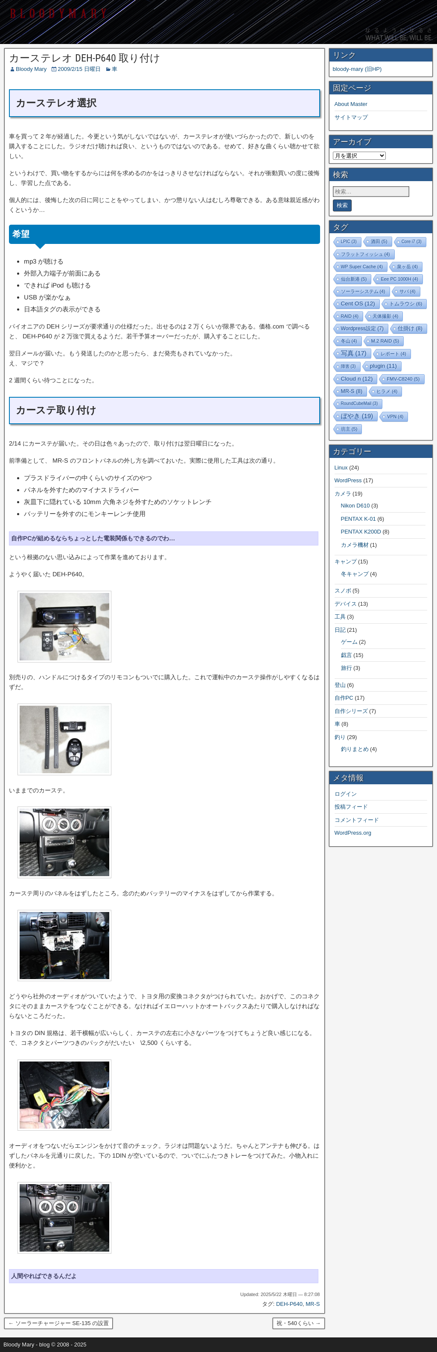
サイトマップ (351, 117)
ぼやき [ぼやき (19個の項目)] (357, 415)
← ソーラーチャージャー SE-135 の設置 (58, 1323)
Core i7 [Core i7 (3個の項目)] (412, 241)
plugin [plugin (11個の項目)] (383, 366)
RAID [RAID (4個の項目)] (350, 316)
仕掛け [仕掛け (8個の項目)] (410, 328)
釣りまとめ (355, 749)
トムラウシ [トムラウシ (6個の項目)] (405, 303)
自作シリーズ (351, 711)
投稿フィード (351, 807)
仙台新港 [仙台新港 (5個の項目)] (354, 279)
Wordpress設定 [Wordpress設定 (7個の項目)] (362, 328)
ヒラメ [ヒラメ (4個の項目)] (386, 391)
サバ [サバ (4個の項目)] (407, 291)
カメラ (343, 493)
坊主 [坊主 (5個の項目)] (349, 428)
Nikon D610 (355, 505)
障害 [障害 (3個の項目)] (348, 366)
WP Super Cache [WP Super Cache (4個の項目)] (362, 266)
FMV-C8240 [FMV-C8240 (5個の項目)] (403, 378)
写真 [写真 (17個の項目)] (354, 353)
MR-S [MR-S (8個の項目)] (352, 391)
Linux (341, 467)
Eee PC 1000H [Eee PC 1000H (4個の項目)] (399, 279)
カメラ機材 (355, 545)
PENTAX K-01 (358, 519)
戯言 (346, 655)
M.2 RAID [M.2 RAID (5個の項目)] (385, 340)
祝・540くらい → (298, 1323)
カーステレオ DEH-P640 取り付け (84, 58)
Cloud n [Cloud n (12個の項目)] (357, 378)
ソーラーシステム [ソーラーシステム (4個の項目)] (363, 291)
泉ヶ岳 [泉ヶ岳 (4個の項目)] (407, 266)
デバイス (346, 604)
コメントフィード (357, 820)
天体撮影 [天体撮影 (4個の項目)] (385, 316)
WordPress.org (353, 833)
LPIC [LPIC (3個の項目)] (349, 241)
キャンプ (346, 561)
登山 (340, 685)
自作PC (344, 698)
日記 (340, 630)
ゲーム (349, 642)
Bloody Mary (31, 69)
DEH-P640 (289, 1304)
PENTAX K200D (361, 531)
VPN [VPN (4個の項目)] (395, 416)
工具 (340, 616)
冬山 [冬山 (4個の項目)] (349, 340)
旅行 (346, 668)
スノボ (343, 590)
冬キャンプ (355, 574)
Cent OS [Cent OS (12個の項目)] (358, 303)
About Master (351, 104)
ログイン (346, 794)
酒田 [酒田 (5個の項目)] (379, 241)
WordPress (348, 480)
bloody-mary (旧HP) (357, 69)
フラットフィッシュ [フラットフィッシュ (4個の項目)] (365, 254)
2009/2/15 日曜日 (79, 69)
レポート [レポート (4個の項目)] (393, 353)
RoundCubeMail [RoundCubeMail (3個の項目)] (359, 403)
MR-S (313, 1304)
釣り (340, 737)
